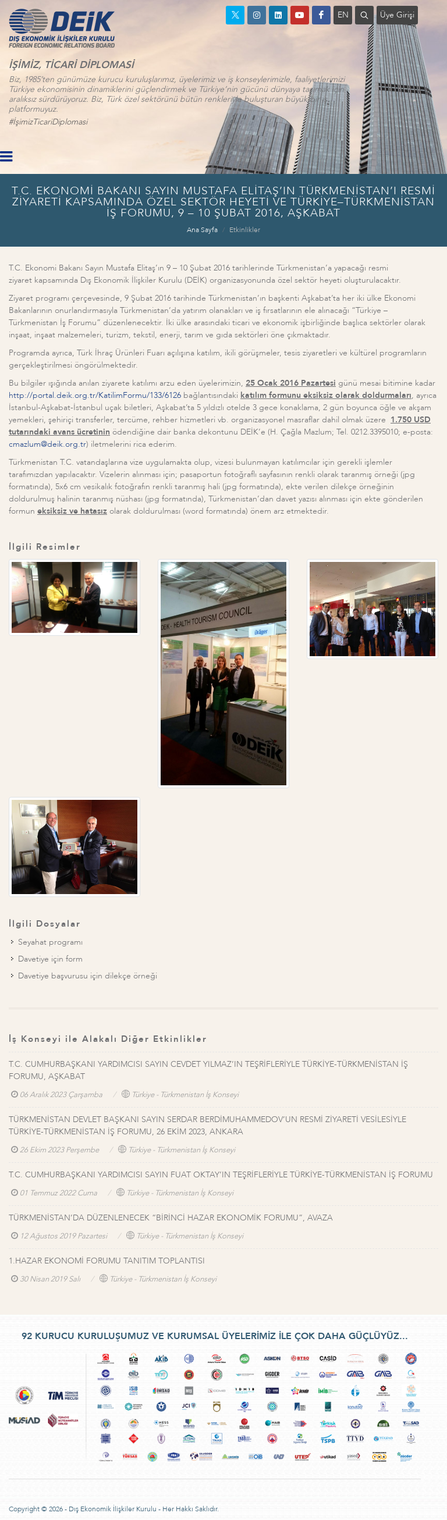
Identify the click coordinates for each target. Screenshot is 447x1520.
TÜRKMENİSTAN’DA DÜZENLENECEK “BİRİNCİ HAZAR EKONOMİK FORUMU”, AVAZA (171, 1217)
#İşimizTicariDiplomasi (48, 122)
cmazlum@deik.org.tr (47, 444)
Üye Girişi (397, 14)
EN (343, 14)
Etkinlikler (244, 229)
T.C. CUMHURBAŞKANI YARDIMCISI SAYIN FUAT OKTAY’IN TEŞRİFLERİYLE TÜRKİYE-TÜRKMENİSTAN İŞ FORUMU (221, 1174)
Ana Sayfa (202, 229)
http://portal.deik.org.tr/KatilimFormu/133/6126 (95, 395)
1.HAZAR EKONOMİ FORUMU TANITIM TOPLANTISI (107, 1260)
